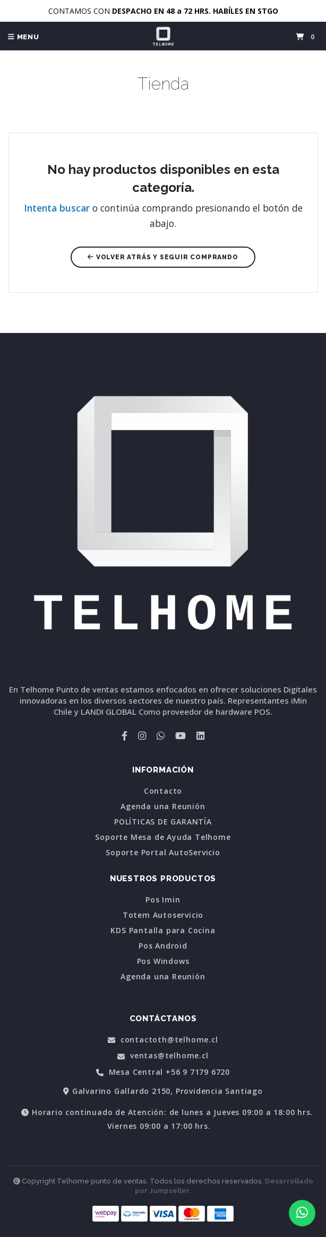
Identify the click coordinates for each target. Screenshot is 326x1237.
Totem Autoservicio (163, 915)
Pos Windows (163, 961)
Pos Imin (162, 899)
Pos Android (163, 946)
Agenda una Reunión (163, 806)
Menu (23, 37)
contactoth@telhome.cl (163, 1040)
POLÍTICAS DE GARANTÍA (163, 822)
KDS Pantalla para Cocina (162, 930)
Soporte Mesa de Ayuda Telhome (162, 837)
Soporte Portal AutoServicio (163, 852)
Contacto (163, 791)
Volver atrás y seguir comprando (163, 257)
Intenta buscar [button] (57, 207)
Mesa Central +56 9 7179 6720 (163, 1072)
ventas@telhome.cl (162, 1056)
